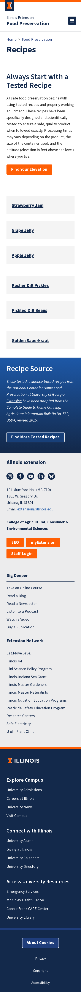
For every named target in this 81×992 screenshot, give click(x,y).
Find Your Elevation (29, 169)
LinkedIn (41, 476)
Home (11, 39)
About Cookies (40, 943)
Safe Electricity (18, 724)
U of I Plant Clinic (20, 731)
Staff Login (22, 554)
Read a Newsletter (21, 603)
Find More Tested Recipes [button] (35, 437)
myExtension (43, 542)
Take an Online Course (24, 588)
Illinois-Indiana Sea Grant (26, 677)
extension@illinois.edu (35, 509)
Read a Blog (16, 596)
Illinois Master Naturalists (27, 692)
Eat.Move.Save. (18, 653)
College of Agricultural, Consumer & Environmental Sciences (37, 525)
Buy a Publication (20, 627)
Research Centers (20, 716)
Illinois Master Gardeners (26, 684)
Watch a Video (17, 619)
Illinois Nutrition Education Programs (36, 700)
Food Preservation (28, 23)
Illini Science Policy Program (29, 669)
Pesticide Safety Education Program (35, 708)
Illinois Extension (20, 17)
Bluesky (51, 476)
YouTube (30, 476)
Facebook (20, 476)
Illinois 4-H (15, 661)
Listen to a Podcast (22, 611)
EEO (15, 542)
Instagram (10, 476)
